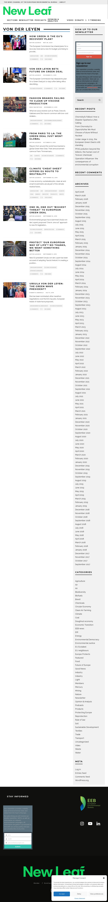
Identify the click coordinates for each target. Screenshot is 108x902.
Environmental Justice (85, 643)
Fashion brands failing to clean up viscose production (47, 101)
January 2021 (81, 418)
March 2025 (80, 239)
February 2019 (81, 502)
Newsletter (26, 20)
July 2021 (79, 396)
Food (77, 661)
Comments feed (82, 777)
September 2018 (82, 520)
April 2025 (79, 236)
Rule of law (80, 720)
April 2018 (79, 539)
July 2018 (79, 528)
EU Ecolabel (80, 647)
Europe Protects (82, 654)
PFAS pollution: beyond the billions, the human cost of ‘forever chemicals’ (87, 152)
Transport (79, 738)
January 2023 (81, 334)
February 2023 (81, 330)
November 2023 (82, 298)
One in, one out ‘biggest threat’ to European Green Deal (47, 210)
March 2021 (80, 411)
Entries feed (80, 773)
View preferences (96, 894)
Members (79, 683)
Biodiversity (80, 592)
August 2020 (80, 436)
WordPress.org (82, 780)
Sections (12, 20)
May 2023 (79, 320)
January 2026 (81, 203)
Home (37, 883)
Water (78, 753)
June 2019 (79, 488)
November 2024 (82, 254)
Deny (79, 894)
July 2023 (79, 312)
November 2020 (82, 425)
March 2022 (80, 367)
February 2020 (81, 458)
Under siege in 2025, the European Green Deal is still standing (87, 142)
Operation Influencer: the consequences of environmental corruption (86, 161)
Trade (77, 734)
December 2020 (82, 422)
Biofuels (78, 596)
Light (77, 680)
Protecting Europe (83, 712)
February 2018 (81, 546)
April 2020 (79, 451)
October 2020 (81, 429)
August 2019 (80, 480)
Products (54, 194)
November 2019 (82, 469)
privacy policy (92, 87)
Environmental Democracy (39, 305)
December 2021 (82, 378)
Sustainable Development (53, 120)
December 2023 (82, 294)
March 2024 (80, 283)
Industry (45, 194)
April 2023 (79, 323)
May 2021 (79, 404)
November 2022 (82, 341)
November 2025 (82, 210)
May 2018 (79, 535)
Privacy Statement (80, 898)
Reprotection (49, 229)
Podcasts (40, 20)
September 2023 (82, 305)
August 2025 (80, 221)
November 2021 (82, 382)
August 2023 (80, 309)
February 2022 (81, 371)
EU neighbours (82, 650)
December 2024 (82, 250)
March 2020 (80, 455)
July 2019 (79, 484)
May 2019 (79, 491)
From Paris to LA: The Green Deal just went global (46, 136)
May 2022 (79, 360)
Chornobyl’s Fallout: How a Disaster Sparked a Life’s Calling (87, 120)
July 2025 (79, 225)
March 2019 (80, 499)
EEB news (79, 628)
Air (42, 55)
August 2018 (80, 524)
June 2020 (79, 444)
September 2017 (82, 564)
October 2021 (81, 385)
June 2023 (79, 316)
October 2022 (81, 345)
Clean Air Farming (83, 610)
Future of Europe (51, 55)
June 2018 (79, 531)
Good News (80, 669)
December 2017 (82, 553)
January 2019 (81, 506)
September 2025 (82, 217)
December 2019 (82, 466)
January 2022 (81, 374)
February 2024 (81, 287)
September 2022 (82, 349)
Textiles (78, 731)
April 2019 (79, 495)
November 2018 (82, 513)
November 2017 (82, 557)
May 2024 (79, 276)
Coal (31, 194)
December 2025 (82, 206)
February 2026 (81, 199)
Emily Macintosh (35, 107)
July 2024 (79, 268)
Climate (37, 155)
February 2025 (81, 243)
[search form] (89, 100)
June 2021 (79, 400)
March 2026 (80, 195)
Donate (79, 20)
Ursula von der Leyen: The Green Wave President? (46, 286)
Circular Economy (36, 120)
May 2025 (79, 232)
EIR (76, 632)
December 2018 (82, 509)
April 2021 (79, 407)
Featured (79, 658)
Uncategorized (82, 742)
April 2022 (79, 363)
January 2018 (81, 550)
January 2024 (81, 290)
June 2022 (79, 356)
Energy (38, 194)
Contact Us (50, 883)
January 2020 (81, 462)
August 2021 (80, 393)
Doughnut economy (84, 621)
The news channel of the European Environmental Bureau (30, 2)
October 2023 (81, 301)
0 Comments (34, 59)
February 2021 (81, 414)
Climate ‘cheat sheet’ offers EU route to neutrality (45, 171)
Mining (78, 691)
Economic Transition (84, 625)
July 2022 (79, 352)
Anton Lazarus (35, 42)
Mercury (79, 687)
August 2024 (80, 265)
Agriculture (34, 55)
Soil (76, 723)
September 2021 (82, 389)
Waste (61, 194)
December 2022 (82, 338)
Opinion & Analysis (53, 20)
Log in (78, 769)
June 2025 (79, 228)
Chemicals (79, 603)
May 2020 (79, 447)
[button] (104, 878)
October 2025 (81, 214)
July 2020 (79, 440)
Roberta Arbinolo (36, 292)
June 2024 (79, 272)
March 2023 (80, 327)
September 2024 (82, 261)
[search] (99, 100)
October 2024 (81, 257)
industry (78, 672)
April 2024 (79, 279)
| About (62, 2)
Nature (78, 694)
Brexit (77, 599)
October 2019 (81, 473)
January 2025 (81, 247)
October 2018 (81, 517)
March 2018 (80, 542)
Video (70, 20)
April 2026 (79, 192)
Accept (62, 894)
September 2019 (82, 477)
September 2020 (82, 433)
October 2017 (81, 561)
